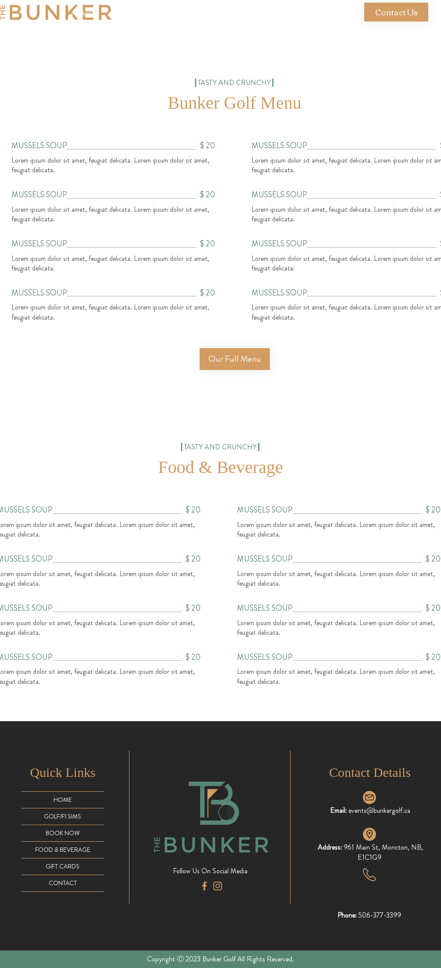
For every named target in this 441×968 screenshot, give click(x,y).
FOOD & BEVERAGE (62, 849)
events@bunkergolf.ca (379, 810)
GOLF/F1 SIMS (62, 816)
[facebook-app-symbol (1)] (204, 886)
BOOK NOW (63, 833)
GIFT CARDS (62, 866)
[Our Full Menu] (235, 359)
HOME (63, 799)
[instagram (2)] (217, 886)
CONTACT (63, 883)
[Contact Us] (396, 12)
